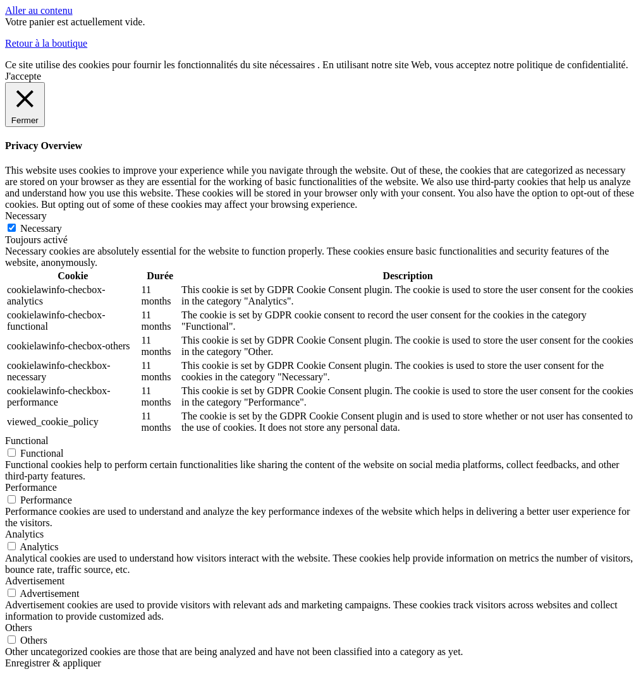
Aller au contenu (39, 10)
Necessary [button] (26, 215)
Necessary (41, 228)
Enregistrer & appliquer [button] (53, 663)
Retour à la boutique (46, 43)
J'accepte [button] (23, 76)
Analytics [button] (24, 534)
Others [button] (18, 627)
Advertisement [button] (34, 580)
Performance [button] (31, 487)
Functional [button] (26, 440)
